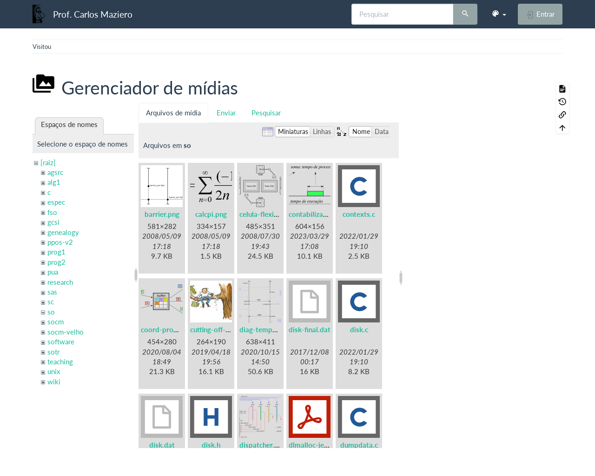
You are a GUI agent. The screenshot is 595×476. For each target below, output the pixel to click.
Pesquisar (266, 112)
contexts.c (359, 214)
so (51, 312)
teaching (60, 361)
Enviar (226, 112)
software (60, 341)
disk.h (211, 445)
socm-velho (65, 332)
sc (50, 301)
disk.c (359, 329)
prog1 (56, 252)
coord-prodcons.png (173, 329)
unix (53, 371)
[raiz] (48, 162)
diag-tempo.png (264, 329)
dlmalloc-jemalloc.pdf (323, 445)
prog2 (56, 262)
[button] (498, 14)
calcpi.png (211, 214)
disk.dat (162, 445)
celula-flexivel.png (268, 214)
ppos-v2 (60, 242)
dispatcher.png (262, 445)
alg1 (53, 182)
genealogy (63, 232)
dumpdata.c (359, 445)
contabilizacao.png (318, 214)
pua (52, 272)
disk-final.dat (310, 329)
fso (52, 212)
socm (55, 321)
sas (52, 292)
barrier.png (162, 214)
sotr (53, 352)
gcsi (53, 222)
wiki (53, 381)
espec (56, 202)
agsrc (55, 172)
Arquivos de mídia (173, 112)
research (60, 282)
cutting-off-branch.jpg (224, 329)
